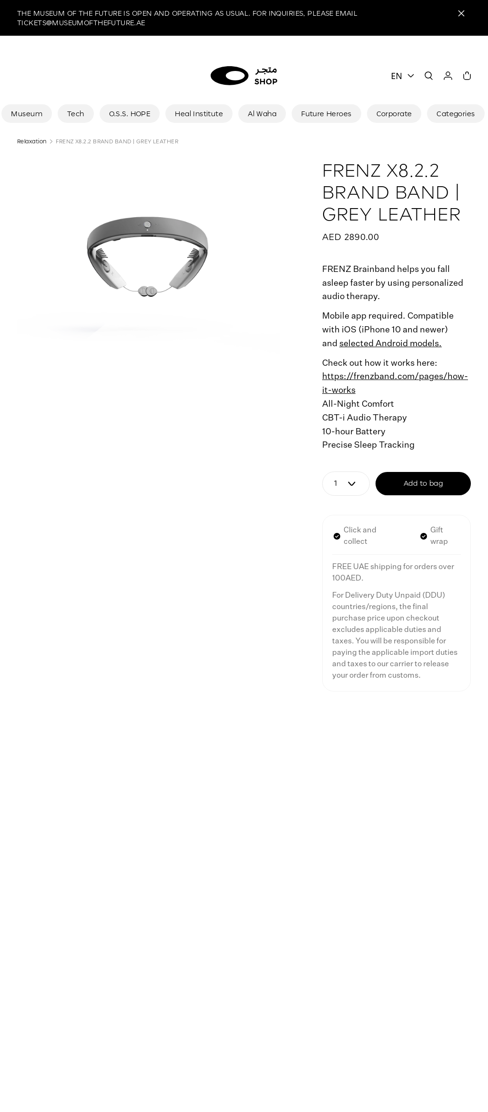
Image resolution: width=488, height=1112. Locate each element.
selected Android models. (390, 344)
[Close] (461, 13)
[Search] (428, 75)
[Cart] (467, 75)
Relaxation (31, 141)
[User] (448, 75)
